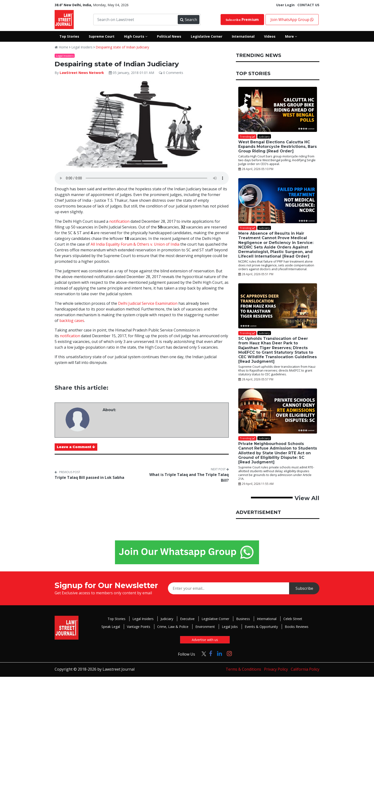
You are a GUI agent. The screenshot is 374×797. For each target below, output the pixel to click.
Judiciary (167, 618)
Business (243, 618)
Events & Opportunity (261, 626)
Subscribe (242, 19)
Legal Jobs (230, 626)
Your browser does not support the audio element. (142, 178)
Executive (187, 618)
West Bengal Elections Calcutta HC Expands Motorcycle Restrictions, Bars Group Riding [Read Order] (277, 146)
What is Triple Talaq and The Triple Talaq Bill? (189, 477)
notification (119, 221)
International (266, 618)
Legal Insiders (82, 47)
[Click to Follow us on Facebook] (210, 653)
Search (188, 19)
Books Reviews (296, 626)
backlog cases (71, 320)
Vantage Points (138, 626)
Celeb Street (292, 618)
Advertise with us (205, 639)
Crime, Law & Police (172, 626)
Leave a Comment (76, 447)
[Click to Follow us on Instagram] (229, 653)
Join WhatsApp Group (292, 19)
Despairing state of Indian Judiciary (122, 47)
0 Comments (171, 72)
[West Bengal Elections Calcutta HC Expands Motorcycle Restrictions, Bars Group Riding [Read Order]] (277, 109)
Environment (205, 626)
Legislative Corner (215, 618)
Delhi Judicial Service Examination (147, 303)
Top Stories (116, 618)
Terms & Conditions (243, 669)
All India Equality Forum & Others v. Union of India (135, 244)
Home (61, 47)
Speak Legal (110, 626)
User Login (285, 5)
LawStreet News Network (82, 72)
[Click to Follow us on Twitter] (202, 653)
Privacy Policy (276, 669)
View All (307, 498)
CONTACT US (308, 5)
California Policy (305, 669)
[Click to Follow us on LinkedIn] (219, 653)
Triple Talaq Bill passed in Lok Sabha (89, 477)
